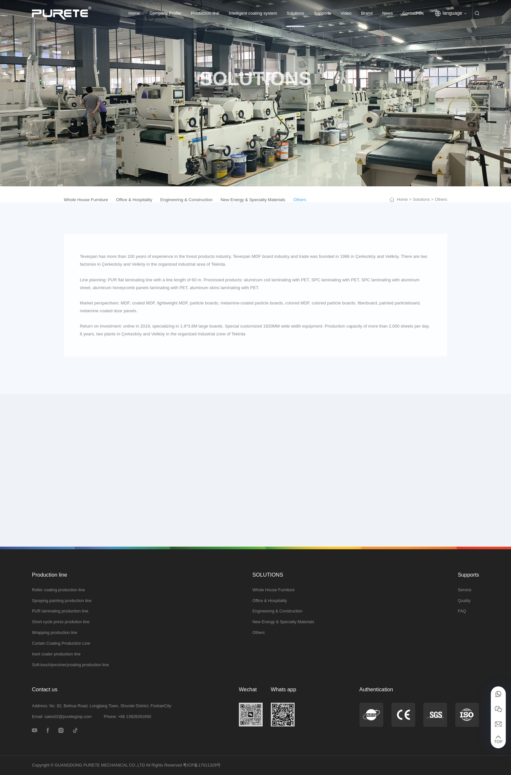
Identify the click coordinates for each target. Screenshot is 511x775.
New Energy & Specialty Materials (283, 622)
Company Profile (165, 13)
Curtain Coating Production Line (61, 643)
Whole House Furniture (273, 590)
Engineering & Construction (277, 611)
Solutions (295, 13)
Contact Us (413, 13)
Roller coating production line (58, 590)
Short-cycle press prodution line (60, 622)
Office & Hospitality (269, 600)
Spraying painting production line (62, 600)
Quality (464, 600)
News (387, 13)
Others (258, 632)
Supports (322, 13)
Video (346, 13)
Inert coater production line (56, 654)
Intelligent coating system (253, 13)
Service (465, 590)
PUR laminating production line (60, 611)
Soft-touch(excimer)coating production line (70, 665)
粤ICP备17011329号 (202, 765)
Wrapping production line (54, 632)
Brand (366, 13)
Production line (205, 13)
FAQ (462, 611)
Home (134, 13)
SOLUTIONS (267, 575)
